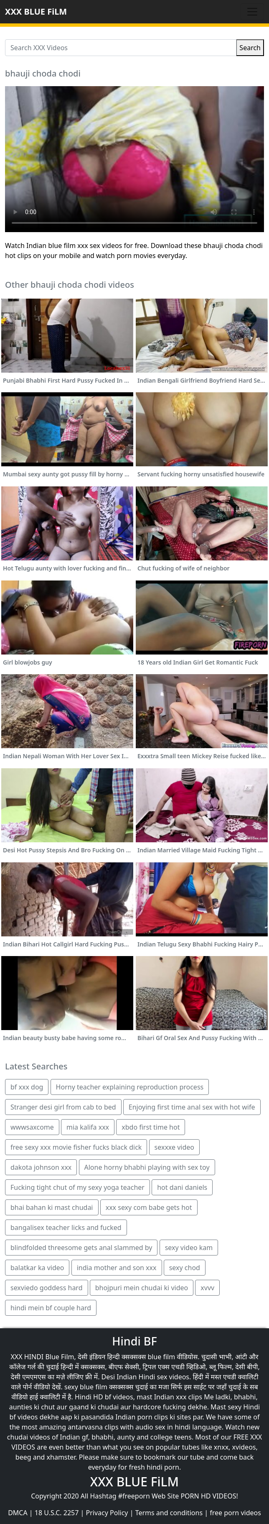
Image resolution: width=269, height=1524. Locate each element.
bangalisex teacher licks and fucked (66, 1227)
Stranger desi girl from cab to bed (63, 1107)
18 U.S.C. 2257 (57, 1512)
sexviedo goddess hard (46, 1287)
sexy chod (184, 1267)
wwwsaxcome (32, 1127)
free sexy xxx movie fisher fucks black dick (76, 1147)
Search (250, 47)
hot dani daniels (182, 1187)
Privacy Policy (107, 1512)
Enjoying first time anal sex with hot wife (192, 1107)
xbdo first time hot (151, 1127)
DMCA (18, 1512)
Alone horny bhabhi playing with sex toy (147, 1167)
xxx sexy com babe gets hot (149, 1207)
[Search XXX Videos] (120, 47)
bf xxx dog (26, 1087)
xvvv (207, 1287)
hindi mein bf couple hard (50, 1307)
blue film (161, 1356)
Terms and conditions (169, 1512)
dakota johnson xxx (40, 1167)
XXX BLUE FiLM (36, 11)
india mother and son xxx (117, 1267)
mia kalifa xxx (87, 1127)
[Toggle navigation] (252, 11)
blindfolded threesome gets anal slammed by (81, 1247)
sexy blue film (85, 1386)
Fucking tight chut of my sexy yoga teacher (77, 1187)
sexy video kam (189, 1247)
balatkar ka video (37, 1267)
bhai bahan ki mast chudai (51, 1207)
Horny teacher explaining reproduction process (130, 1087)
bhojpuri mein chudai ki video (141, 1287)
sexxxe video (174, 1147)
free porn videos (235, 1512)
